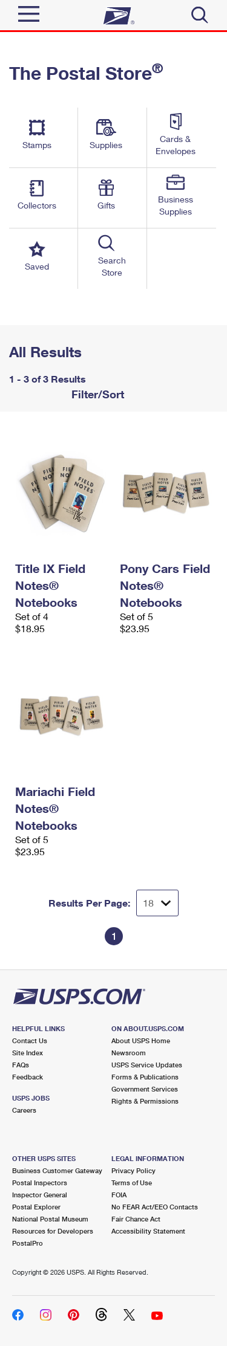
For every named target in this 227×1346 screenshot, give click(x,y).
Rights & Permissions (145, 1101)
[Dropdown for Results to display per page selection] (157, 903)
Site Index (27, 1052)
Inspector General (39, 1195)
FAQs (20, 1065)
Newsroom (128, 1052)
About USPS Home (140, 1040)
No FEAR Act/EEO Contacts (154, 1207)
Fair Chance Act (135, 1219)
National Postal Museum (50, 1219)
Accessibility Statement (148, 1231)
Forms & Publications (145, 1077)
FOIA (119, 1195)
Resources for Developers (52, 1231)
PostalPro (27, 1243)
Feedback (27, 1077)
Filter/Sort (96, 394)
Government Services (144, 1089)
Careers (24, 1110)
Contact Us (29, 1040)
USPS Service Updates (146, 1065)
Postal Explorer (36, 1207)
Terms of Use (131, 1182)
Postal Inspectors (39, 1182)
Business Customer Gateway (57, 1170)
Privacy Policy (133, 1170)
